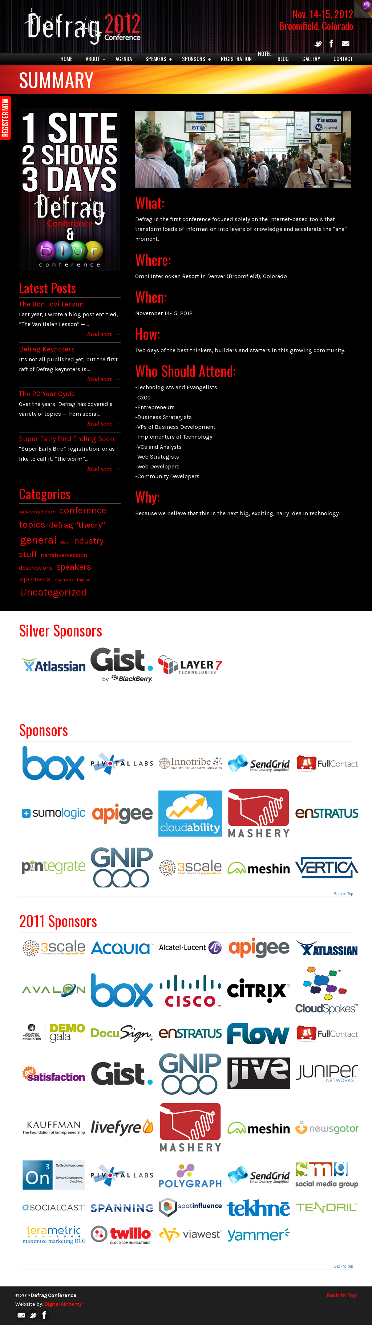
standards (63, 580)
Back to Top (343, 894)
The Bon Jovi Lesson (51, 304)
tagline (83, 579)
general (38, 540)
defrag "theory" (77, 525)
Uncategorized (53, 592)
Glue (64, 542)
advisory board (38, 512)
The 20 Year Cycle (47, 394)
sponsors (35, 579)
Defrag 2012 (81, 24)
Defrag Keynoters (47, 349)
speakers (73, 567)
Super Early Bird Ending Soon (66, 439)
